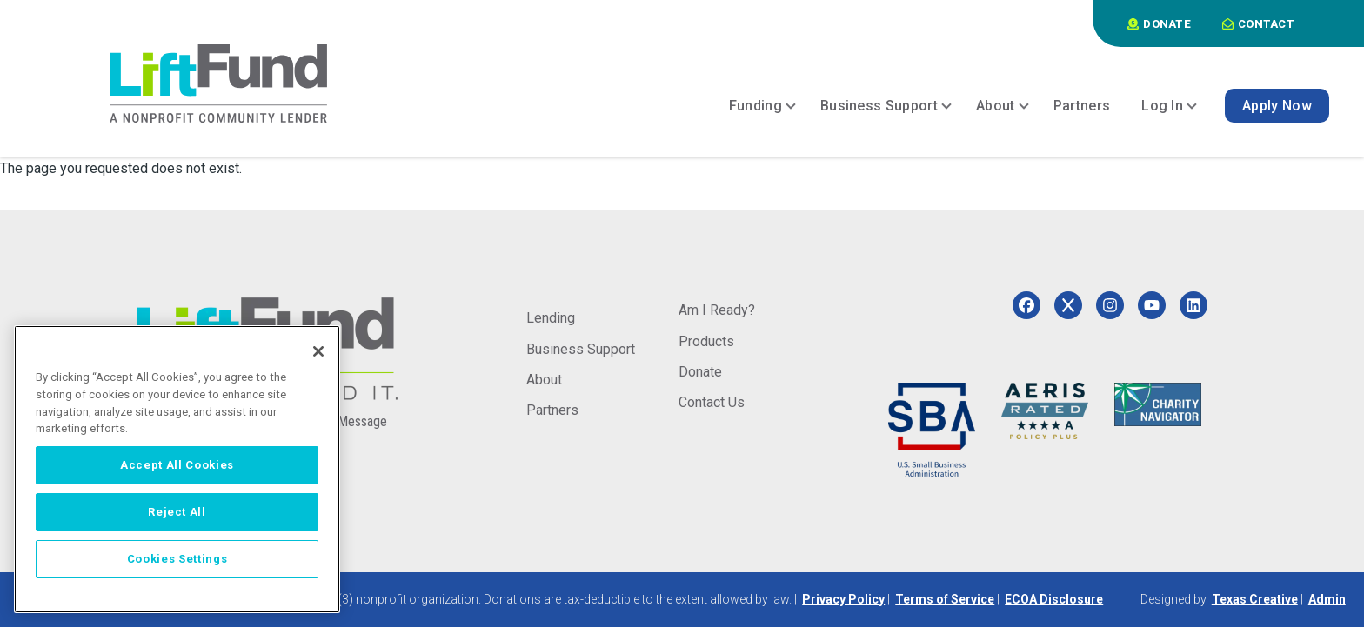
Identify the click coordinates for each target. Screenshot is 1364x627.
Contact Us (712, 402)
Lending (550, 318)
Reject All (177, 511)
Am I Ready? (717, 310)
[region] (177, 469)
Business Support (580, 349)
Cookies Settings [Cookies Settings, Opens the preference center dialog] (177, 558)
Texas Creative (1255, 599)
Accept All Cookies (177, 464)
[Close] (318, 351)
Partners (552, 410)
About (544, 379)
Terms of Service (944, 599)
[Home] (218, 83)
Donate (700, 372)
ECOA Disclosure (1054, 599)
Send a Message (342, 421)
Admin (1327, 599)
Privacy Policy (843, 599)
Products (706, 341)
